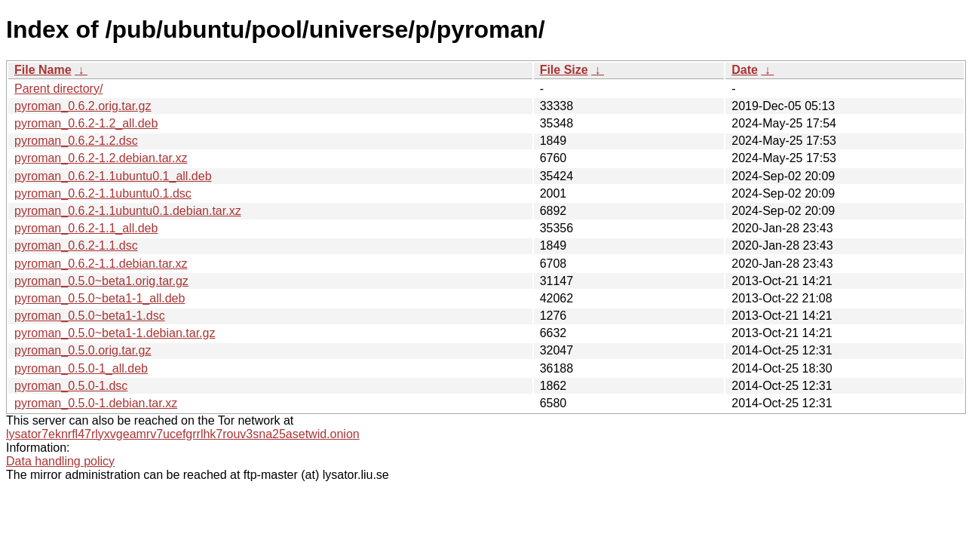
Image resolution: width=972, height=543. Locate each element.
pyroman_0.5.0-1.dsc (70, 385)
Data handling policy (60, 461)
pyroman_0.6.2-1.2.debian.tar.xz (100, 158)
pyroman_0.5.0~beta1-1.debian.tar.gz (114, 333)
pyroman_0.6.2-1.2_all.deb (86, 123)
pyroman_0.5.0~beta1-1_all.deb (99, 298)
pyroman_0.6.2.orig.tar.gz (82, 106)
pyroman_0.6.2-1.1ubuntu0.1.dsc (103, 193)
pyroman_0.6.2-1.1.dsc (76, 245)
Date (744, 69)
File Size (564, 69)
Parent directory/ (58, 88)
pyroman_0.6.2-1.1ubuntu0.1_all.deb (113, 176)
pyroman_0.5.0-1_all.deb (81, 368)
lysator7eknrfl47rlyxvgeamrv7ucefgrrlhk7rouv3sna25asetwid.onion (183, 434)
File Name (43, 69)
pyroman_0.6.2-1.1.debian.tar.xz (100, 263)
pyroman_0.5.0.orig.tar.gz (82, 350)
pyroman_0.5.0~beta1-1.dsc (89, 315)
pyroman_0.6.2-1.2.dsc (76, 140)
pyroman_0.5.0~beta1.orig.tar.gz (101, 281)
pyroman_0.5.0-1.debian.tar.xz (95, 403)
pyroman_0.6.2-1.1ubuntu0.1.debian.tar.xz (127, 210)
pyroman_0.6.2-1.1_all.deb (86, 228)
